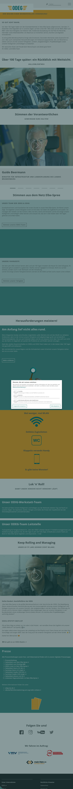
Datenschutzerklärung (19, 387)
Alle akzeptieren (55, 406)
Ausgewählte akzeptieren (19, 406)
